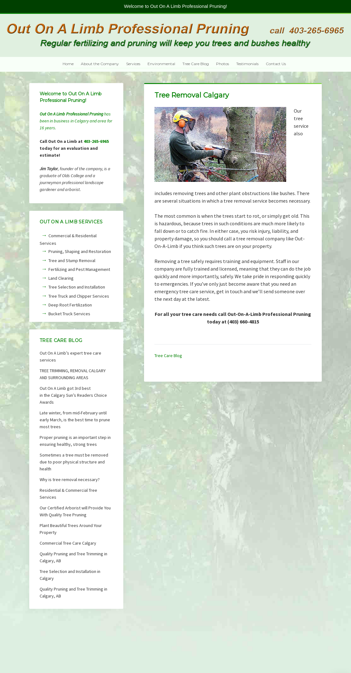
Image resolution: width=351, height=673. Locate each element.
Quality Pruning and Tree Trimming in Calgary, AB (73, 557)
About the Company (100, 63)
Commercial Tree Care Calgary (68, 543)
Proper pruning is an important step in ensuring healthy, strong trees (75, 441)
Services (133, 63)
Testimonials (247, 63)
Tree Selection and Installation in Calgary (70, 575)
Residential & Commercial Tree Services (68, 493)
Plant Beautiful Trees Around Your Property (71, 529)
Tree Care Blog (195, 63)
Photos (222, 63)
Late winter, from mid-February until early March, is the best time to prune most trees (75, 419)
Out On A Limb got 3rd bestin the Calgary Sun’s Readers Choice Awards (73, 395)
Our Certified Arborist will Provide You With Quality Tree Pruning (75, 511)
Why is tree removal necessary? (70, 479)
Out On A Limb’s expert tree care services (70, 356)
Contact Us (276, 63)
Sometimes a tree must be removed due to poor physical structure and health (74, 462)
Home (68, 63)
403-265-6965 (96, 141)
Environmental (161, 63)
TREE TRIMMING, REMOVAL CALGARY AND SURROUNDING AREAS (73, 374)
